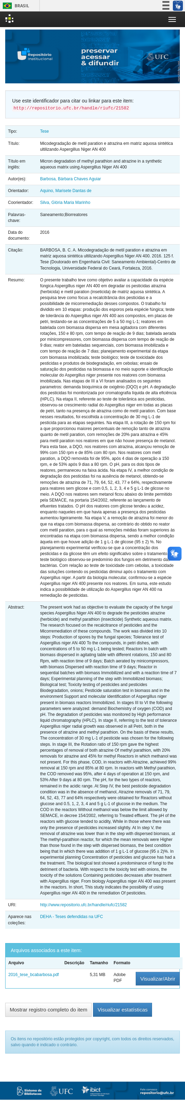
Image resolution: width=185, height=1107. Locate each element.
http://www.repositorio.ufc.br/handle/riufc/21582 (83, 904)
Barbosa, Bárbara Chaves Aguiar (70, 178)
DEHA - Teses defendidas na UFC (71, 916)
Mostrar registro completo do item (48, 1010)
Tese (44, 131)
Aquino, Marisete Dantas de (65, 190)
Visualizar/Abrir (157, 979)
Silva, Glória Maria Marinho (65, 202)
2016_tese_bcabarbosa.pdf (33, 974)
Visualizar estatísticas (123, 1010)
